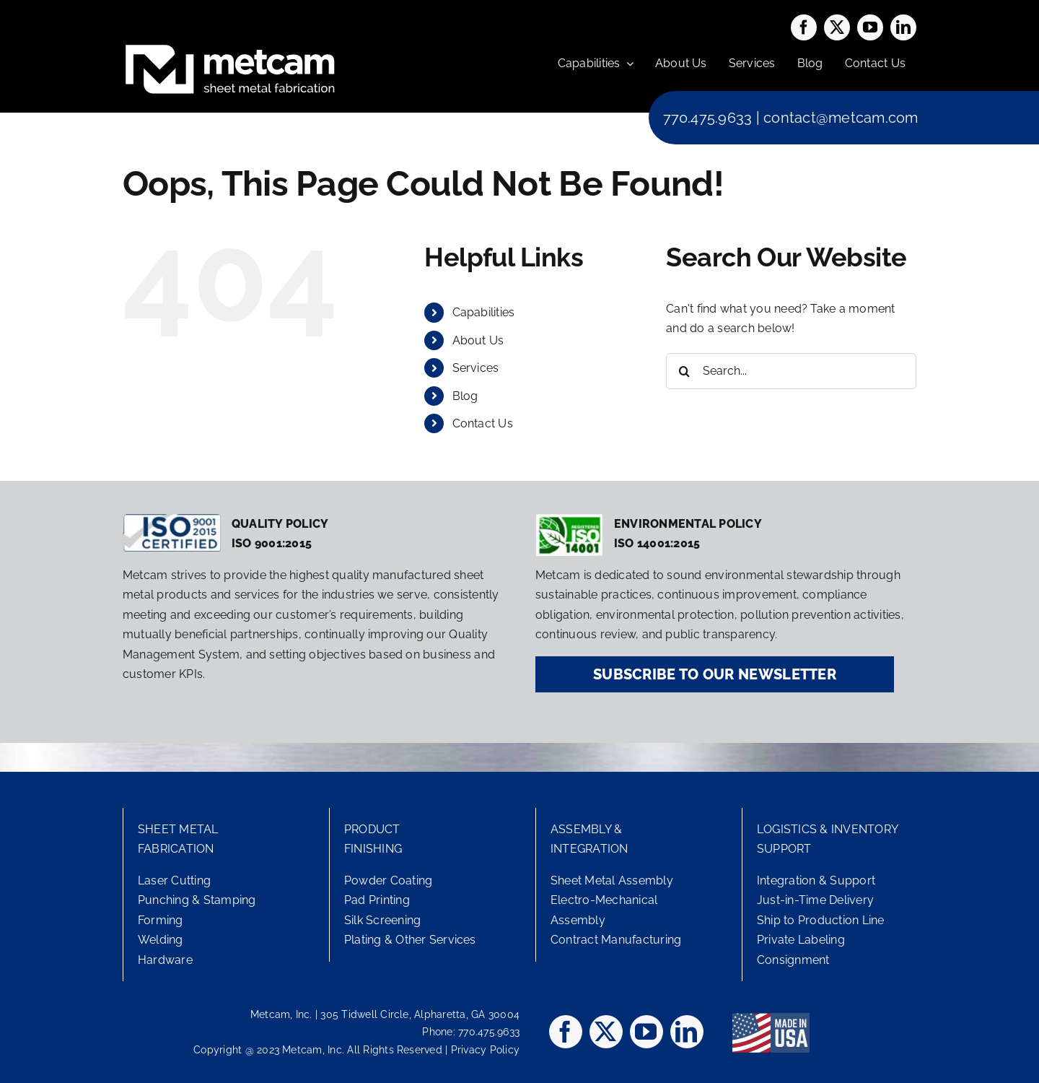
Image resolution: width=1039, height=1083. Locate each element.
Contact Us (482, 423)
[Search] (684, 371)
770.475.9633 (708, 117)
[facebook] (804, 27)
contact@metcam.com (840, 117)
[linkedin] (903, 27)
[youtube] (870, 27)
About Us (478, 340)
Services (475, 368)
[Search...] (791, 371)
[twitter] (837, 27)
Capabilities (483, 312)
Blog (465, 396)
